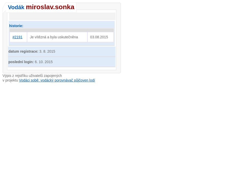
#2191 (17, 37)
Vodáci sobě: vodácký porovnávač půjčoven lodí (57, 80)
